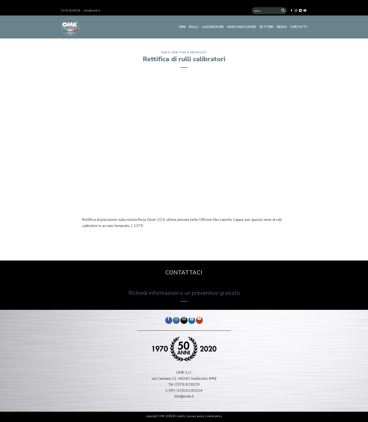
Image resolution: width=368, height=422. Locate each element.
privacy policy (196, 416)
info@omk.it (92, 10)
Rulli (193, 27)
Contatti (298, 27)
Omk (182, 27)
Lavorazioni (213, 27)
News (282, 27)
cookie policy (214, 416)
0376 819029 (70, 10)
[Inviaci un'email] (184, 320)
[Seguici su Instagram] (296, 10)
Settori (266, 27)
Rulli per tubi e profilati (184, 52)
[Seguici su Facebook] (291, 10)
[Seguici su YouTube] (304, 10)
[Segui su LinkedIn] (300, 10)
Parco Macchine (241, 27)
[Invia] (283, 10)
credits (181, 416)
